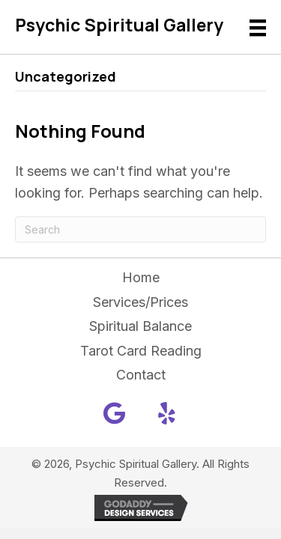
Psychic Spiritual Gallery (119, 25)
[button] (114, 413)
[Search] (140, 229)
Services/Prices (140, 302)
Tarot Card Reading (141, 351)
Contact (141, 375)
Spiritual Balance (140, 326)
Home (141, 277)
